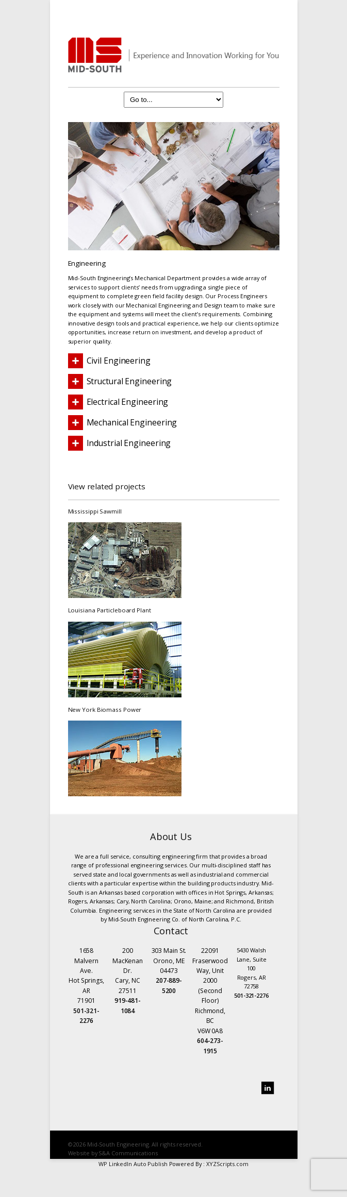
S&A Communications (127, 1153)
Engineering (87, 263)
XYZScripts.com (227, 1164)
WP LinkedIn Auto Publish (133, 1164)
